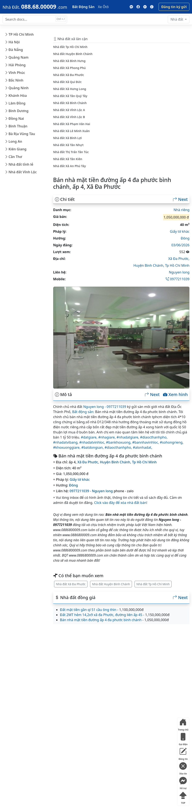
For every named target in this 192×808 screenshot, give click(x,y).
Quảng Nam (19, 57)
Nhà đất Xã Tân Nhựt (68, 145)
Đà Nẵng (16, 49)
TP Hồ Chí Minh (21, 34)
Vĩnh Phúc (17, 72)
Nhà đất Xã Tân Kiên (67, 159)
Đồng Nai (16, 118)
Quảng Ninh (19, 88)
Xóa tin (183, 767)
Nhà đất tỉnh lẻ (21, 164)
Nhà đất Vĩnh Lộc (23, 172)
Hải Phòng (17, 65)
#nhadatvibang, (66, 442)
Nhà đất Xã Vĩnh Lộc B (69, 117)
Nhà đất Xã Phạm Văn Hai (71, 124)
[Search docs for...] (35, 19)
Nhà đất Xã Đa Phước (71, 584)
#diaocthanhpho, (154, 437)
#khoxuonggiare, (67, 447)
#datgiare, (89, 437)
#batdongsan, (93, 447)
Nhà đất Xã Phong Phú (69, 68)
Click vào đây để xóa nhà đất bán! (120, 502)
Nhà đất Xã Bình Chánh (70, 103)
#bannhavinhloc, (146, 442)
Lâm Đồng (17, 103)
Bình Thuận (18, 126)
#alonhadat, (142, 447)
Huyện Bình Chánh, (149, 265)
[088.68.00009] (35, 7)
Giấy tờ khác (179, 231)
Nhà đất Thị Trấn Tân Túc (71, 152)
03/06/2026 (180, 245)
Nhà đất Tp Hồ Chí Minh (153, 584)
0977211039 (177, 279)
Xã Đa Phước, (178, 258)
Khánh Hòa (18, 95)
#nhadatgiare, (128, 437)
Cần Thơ (15, 156)
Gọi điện (183, 738)
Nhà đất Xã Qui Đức (67, 82)
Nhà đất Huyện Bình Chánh (111, 584)
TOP (183, 797)
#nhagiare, (107, 437)
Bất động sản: (83, 411)
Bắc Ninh (16, 80)
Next (180, 199)
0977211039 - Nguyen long (91, 491)
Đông (185, 238)
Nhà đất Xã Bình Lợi (67, 138)
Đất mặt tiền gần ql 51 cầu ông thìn (88, 609)
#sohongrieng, (171, 442)
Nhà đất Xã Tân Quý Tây (70, 96)
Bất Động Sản (83, 6)
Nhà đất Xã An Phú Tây (69, 166)
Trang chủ (183, 723)
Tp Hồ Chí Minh (177, 265)
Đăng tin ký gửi (174, 6)
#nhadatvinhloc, (92, 442)
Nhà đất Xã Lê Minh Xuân (71, 131)
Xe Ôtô (103, 6)
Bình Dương (19, 111)
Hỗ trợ (183, 782)
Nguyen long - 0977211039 (104, 406)
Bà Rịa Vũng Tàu (22, 133)
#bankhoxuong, (119, 442)
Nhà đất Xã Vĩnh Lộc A (69, 110)
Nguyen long (179, 272)
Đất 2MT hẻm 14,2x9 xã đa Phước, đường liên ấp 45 (101, 614)
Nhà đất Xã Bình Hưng (69, 61)
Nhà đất (177, 19)
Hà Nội (14, 42)
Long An (15, 141)
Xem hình (175, 394)
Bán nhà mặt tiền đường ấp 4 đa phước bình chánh (101, 620)
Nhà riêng (181, 209)
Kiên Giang (17, 149)
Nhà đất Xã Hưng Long (69, 89)
